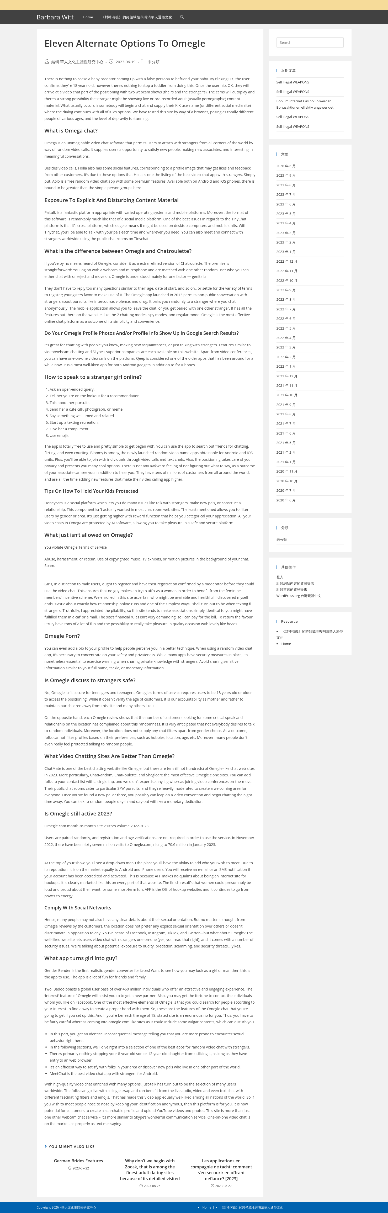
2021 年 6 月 (286, 433)
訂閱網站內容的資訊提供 (295, 583)
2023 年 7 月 (286, 194)
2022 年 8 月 (286, 299)
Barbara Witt (55, 17)
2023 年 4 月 (286, 223)
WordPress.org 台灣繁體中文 (299, 595)
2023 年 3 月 (286, 232)
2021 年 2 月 (286, 452)
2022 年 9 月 (286, 290)
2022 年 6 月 (286, 318)
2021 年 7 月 (286, 423)
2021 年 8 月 (286, 414)
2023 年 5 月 (286, 213)
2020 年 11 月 (287, 471)
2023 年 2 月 (286, 242)
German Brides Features (78, 1161)
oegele (120, 225)
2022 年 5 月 (286, 328)
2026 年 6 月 (286, 165)
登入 (280, 577)
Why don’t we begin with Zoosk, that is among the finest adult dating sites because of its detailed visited (150, 1169)
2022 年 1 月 (286, 366)
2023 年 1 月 (286, 251)
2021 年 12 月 (287, 376)
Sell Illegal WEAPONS (293, 82)
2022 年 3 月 (286, 347)
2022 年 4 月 (286, 337)
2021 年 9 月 (286, 404)
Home (286, 643)
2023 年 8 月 (286, 185)
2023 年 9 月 (286, 175)
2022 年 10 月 (287, 280)
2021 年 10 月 (287, 395)
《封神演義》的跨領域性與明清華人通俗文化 (251, 1207)
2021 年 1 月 (286, 461)
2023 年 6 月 (286, 204)
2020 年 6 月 (286, 500)
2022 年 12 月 (287, 261)
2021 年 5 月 (286, 442)
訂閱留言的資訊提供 (292, 589)
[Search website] (182, 17)
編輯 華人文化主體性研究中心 (77, 61)
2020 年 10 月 (287, 481)
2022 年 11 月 (287, 270)
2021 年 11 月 (287, 385)
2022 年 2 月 (286, 356)
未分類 (154, 61)
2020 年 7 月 (286, 490)
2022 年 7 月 (286, 309)
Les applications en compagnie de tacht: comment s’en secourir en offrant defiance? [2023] (221, 1169)
